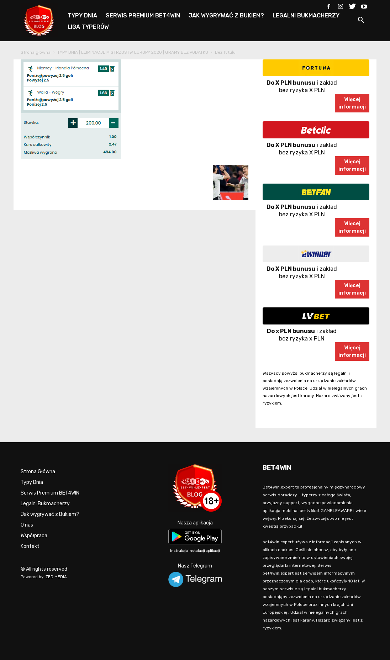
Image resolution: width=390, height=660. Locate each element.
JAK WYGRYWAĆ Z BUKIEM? (226, 15)
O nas (27, 525)
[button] (360, 21)
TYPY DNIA (82, 15)
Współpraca (34, 536)
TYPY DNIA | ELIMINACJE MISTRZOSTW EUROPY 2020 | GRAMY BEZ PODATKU (132, 52)
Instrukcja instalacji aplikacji (195, 551)
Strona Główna (38, 472)
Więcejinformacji (352, 103)
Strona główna (36, 52)
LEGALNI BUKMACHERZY (306, 15)
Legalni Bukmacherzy (45, 504)
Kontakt (30, 546)
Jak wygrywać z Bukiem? (50, 514)
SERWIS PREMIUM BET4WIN (143, 15)
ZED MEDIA (56, 577)
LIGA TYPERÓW (88, 26)
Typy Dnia (32, 482)
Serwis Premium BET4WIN (50, 493)
